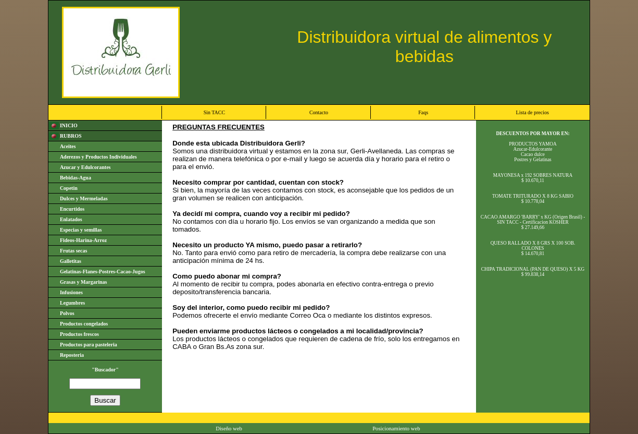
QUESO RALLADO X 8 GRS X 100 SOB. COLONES (533, 245)
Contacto (318, 112)
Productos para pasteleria (88, 344)
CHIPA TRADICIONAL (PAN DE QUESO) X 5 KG (533, 269)
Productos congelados (84, 324)
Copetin (69, 188)
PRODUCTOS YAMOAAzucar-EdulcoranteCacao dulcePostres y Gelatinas (533, 151)
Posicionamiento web (396, 428)
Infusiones (71, 292)
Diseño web (229, 428)
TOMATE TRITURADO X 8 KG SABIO (532, 196)
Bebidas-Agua (75, 177)
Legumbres (72, 303)
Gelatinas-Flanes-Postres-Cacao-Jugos (102, 271)
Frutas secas (73, 251)
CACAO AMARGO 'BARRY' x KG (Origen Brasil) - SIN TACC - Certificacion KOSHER (533, 219)
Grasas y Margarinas (83, 282)
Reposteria (72, 355)
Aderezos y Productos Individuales (98, 157)
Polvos (67, 313)
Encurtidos (72, 209)
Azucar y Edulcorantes (85, 167)
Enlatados (71, 219)
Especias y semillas (81, 230)
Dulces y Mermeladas (84, 198)
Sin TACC (215, 112)
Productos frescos (79, 334)
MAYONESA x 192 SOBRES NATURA (533, 175)
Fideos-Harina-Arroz (83, 240)
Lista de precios (532, 112)
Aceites (68, 146)
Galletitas (70, 261)
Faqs (423, 112)
